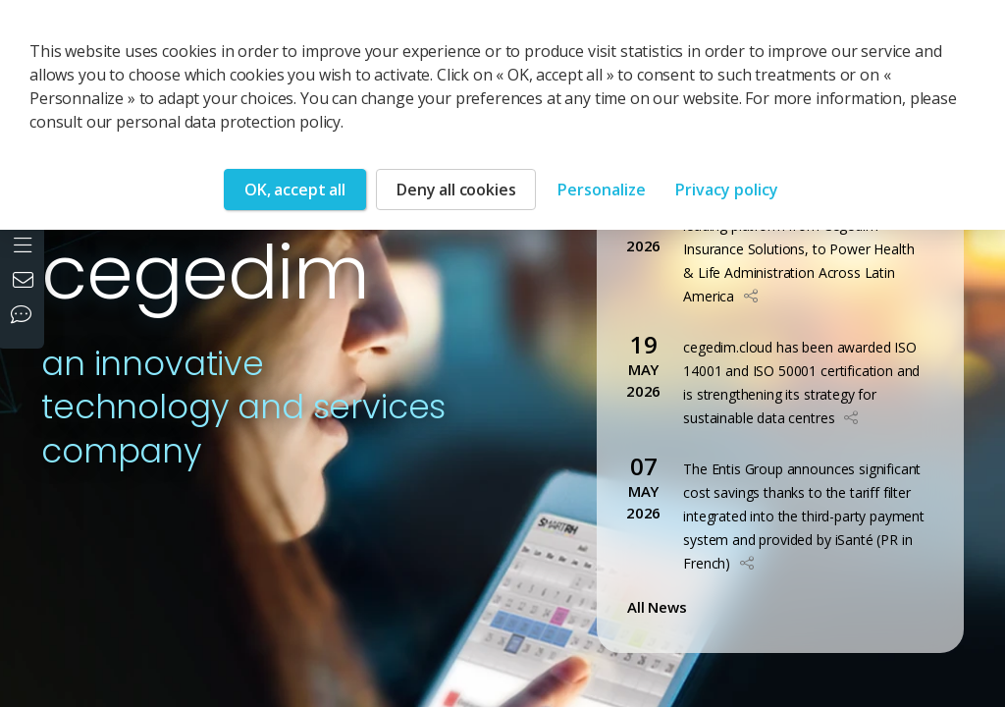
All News (660, 607)
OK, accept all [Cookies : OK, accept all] (294, 189)
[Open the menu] (25, 243)
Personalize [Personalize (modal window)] (601, 189)
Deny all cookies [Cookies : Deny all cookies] (456, 189)
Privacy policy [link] (726, 189)
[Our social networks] (25, 316)
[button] (751, 296)
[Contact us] (25, 282)
